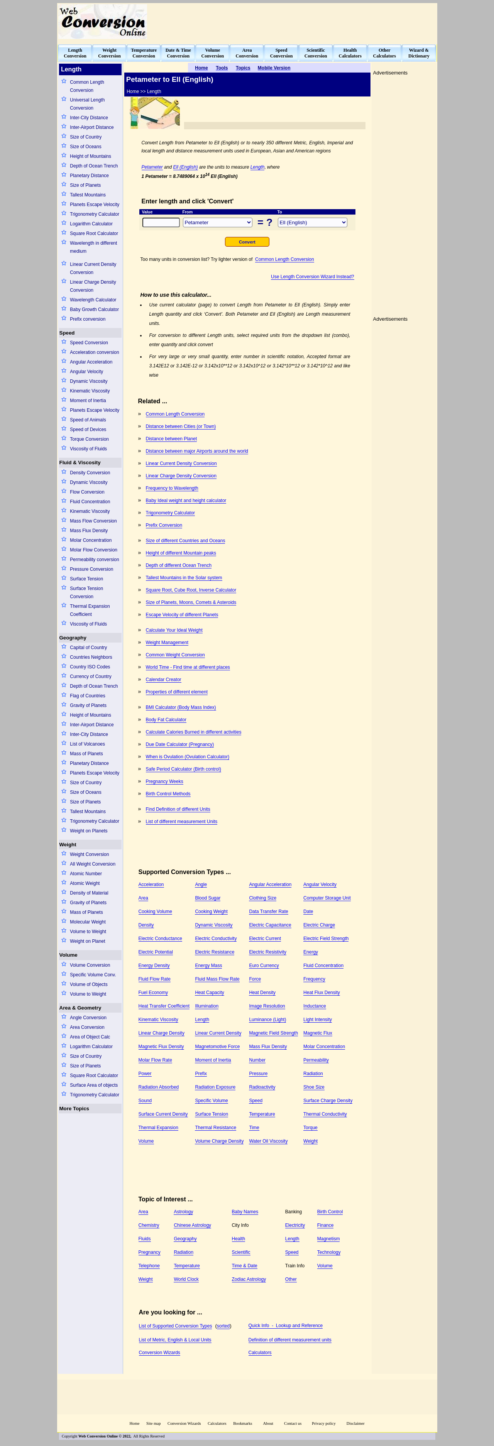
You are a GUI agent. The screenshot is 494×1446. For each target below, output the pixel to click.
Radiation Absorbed (159, 1087)
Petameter (152, 167)
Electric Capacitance (270, 925)
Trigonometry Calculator (94, 214)
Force (255, 979)
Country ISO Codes (90, 667)
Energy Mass (208, 965)
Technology (329, 1252)
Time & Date (244, 1265)
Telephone (149, 1265)
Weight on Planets (88, 831)
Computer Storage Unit (327, 898)
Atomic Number (86, 873)
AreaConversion (247, 53)
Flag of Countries (87, 695)
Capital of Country (88, 647)
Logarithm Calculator (91, 224)
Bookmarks (242, 1423)
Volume (68, 955)
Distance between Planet (171, 438)
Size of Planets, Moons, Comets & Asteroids (191, 602)
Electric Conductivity (216, 938)
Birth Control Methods (168, 794)
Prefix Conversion (164, 525)
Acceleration (151, 884)
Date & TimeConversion (178, 53)
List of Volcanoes (87, 744)
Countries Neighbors (91, 657)
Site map (153, 1423)
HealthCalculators (350, 53)
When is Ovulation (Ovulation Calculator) (188, 756)
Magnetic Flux (317, 1033)
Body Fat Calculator (166, 719)
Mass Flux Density (89, 530)
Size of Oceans (85, 146)
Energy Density (154, 965)
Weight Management (167, 642)
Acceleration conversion (94, 352)
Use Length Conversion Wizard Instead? (312, 276)
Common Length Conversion (87, 86)
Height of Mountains (90, 156)
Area (143, 898)
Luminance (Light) (267, 1019)
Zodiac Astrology (249, 1279)
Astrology (183, 1211)
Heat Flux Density (321, 992)
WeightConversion (109, 53)
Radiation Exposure (215, 1087)
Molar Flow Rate (155, 1060)
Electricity (295, 1225)
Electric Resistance (214, 952)
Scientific (241, 1252)
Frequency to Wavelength (172, 488)
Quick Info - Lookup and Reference (286, 1325)
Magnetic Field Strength (273, 1033)
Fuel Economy (153, 992)
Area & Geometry (80, 1008)
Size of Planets (85, 185)
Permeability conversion (94, 559)
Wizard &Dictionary (419, 53)
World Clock (186, 1279)
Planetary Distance (89, 175)
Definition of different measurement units (290, 1340)
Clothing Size (262, 898)
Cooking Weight (211, 911)
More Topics (74, 1108)
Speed (67, 333)
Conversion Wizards (159, 1352)
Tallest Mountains (88, 195)
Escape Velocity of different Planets (182, 614)
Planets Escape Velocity (94, 204)
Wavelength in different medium (93, 247)
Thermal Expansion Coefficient (90, 610)
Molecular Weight (87, 922)
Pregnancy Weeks (164, 781)
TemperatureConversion (144, 53)
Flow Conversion (87, 492)
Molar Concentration (91, 540)
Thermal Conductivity (325, 1114)
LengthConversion (75, 53)
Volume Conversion (90, 965)
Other (291, 1279)
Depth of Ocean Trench (94, 166)
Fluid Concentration (90, 501)
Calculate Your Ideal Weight (174, 630)
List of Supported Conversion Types (175, 1326)
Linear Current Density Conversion (93, 268)
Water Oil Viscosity (268, 1141)
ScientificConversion (316, 53)
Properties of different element (177, 692)
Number (257, 1060)
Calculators (260, 1352)
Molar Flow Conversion (93, 550)
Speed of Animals (88, 420)
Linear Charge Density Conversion (93, 286)
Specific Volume (211, 1100)
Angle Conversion (88, 1017)
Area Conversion (87, 1027)
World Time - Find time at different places (188, 667)
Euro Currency (264, 965)
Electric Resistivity (267, 952)
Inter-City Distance (89, 117)
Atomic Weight (85, 883)
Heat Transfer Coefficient (164, 1006)
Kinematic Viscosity (90, 391)
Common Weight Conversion (175, 655)
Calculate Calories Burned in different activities (194, 732)
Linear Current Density (218, 1033)
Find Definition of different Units (178, 809)
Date (308, 911)
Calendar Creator (163, 679)
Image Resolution (267, 1006)
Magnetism (328, 1238)
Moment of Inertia (88, 400)
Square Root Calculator (94, 233)
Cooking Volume (155, 911)
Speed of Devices (88, 429)
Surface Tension (86, 579)
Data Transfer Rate (268, 911)
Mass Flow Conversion (93, 521)
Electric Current (265, 938)
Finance (325, 1225)
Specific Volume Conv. (93, 975)
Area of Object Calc (90, 1037)
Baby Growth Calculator (94, 309)
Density (146, 925)
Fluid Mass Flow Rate (217, 979)
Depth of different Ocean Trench (179, 565)
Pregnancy (150, 1252)
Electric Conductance (160, 938)
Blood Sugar (207, 898)
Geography (72, 638)
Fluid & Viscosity (80, 462)
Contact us (293, 1423)
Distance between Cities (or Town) (181, 426)
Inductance (314, 1006)
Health (238, 1238)
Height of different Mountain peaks (181, 553)
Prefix (201, 1073)
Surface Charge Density (327, 1100)
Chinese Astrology (192, 1225)
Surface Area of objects (94, 1085)
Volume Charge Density (219, 1141)
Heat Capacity (209, 992)
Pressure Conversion (91, 569)
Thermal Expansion (158, 1127)
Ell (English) (185, 167)
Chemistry (149, 1225)
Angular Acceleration (91, 362)
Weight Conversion (89, 854)
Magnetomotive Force (217, 1046)
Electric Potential (156, 952)
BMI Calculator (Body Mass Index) (181, 707)
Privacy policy (324, 1423)
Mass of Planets (86, 753)
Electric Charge (319, 925)
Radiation (313, 1073)
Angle (201, 884)
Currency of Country (90, 676)
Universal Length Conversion (87, 104)
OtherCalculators (384, 53)
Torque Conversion (89, 439)
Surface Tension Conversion (86, 592)
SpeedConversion (281, 53)
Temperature (262, 1114)
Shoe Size (314, 1087)
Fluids (145, 1238)
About (268, 1423)
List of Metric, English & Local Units (175, 1340)
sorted (223, 1326)
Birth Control (330, 1211)
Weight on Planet (87, 941)
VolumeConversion (212, 53)
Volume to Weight (88, 931)
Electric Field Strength (326, 938)
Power (145, 1073)
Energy (310, 952)
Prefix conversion (87, 319)
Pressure (258, 1073)
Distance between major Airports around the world (197, 451)
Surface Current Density (163, 1114)
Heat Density (262, 992)
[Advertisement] (295, 21)
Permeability (316, 1060)
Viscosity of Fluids (88, 449)
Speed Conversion (89, 342)
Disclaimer (356, 1423)
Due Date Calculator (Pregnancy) (180, 744)
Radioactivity (262, 1087)
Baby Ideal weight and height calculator (186, 500)
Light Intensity (317, 1019)
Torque (310, 1127)
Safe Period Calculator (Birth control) (183, 769)
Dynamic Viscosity (88, 381)
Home (134, 1423)
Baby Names (245, 1211)
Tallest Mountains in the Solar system (184, 577)
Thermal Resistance (215, 1127)
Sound (145, 1100)
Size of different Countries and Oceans (185, 540)
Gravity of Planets (88, 705)
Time (254, 1127)
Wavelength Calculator (93, 300)
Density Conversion (90, 472)
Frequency (314, 979)
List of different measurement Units (182, 821)
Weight (67, 844)
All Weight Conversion (92, 864)
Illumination (206, 1006)
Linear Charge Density (161, 1033)
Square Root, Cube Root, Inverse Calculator (191, 590)
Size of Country (86, 137)
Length (257, 167)
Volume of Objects (88, 984)
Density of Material (89, 893)
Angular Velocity (86, 371)
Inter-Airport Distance (91, 127)
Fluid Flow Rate (155, 979)
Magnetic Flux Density (161, 1046)
